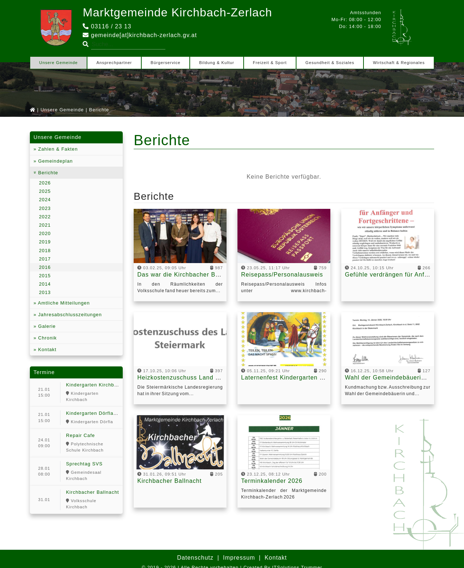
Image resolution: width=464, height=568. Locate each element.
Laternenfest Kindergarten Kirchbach (295, 377)
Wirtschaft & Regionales (399, 62)
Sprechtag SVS (84, 463)
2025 (45, 191)
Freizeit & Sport (270, 62)
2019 (45, 242)
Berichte (47, 172)
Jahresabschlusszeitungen (69, 314)
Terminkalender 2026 (271, 481)
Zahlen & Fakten (57, 149)
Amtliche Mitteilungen (63, 303)
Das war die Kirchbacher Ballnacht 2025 (196, 274)
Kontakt (46, 349)
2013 (45, 292)
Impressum (239, 558)
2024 (45, 199)
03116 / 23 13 (107, 26)
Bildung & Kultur (216, 62)
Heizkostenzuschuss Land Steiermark (192, 377)
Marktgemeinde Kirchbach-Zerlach (177, 12)
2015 (45, 275)
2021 (45, 225)
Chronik (46, 338)
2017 (45, 259)
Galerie (46, 326)
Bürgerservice (166, 62)
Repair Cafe (80, 435)
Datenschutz (195, 558)
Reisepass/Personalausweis (282, 274)
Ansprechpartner (114, 62)
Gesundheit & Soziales (330, 62)
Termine (44, 372)
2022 (45, 216)
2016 (45, 267)
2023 (45, 208)
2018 (45, 250)
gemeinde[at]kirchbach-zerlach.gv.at (140, 35)
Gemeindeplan (54, 161)
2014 (45, 284)
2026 (45, 183)
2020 (45, 233)
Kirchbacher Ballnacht (92, 492)
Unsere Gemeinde (58, 62)
